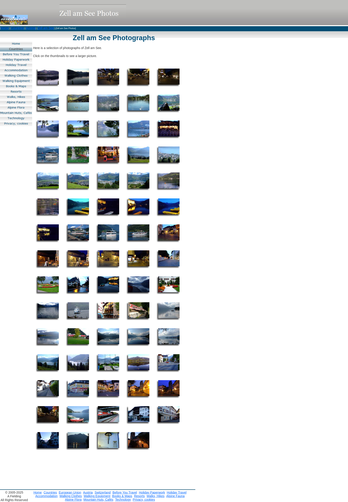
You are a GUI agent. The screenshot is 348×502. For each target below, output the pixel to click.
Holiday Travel (177, 492)
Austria (31, 28)
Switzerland (103, 492)
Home (5, 28)
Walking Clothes (70, 496)
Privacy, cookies (144, 499)
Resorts (139, 496)
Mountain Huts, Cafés (98, 499)
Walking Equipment (97, 496)
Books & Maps (122, 496)
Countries (17, 28)
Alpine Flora (73, 499)
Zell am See (46, 28)
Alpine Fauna (175, 496)
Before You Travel (125, 492)
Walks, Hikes (155, 496)
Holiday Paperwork (152, 492)
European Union (70, 492)
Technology (123, 499)
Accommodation (46, 496)
